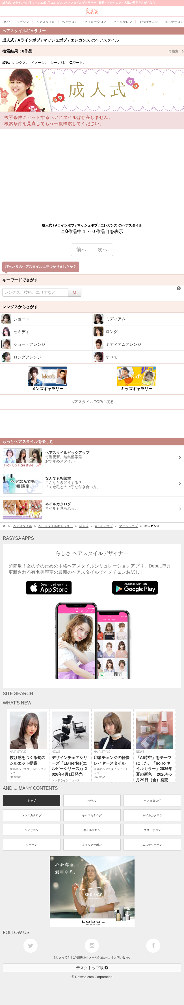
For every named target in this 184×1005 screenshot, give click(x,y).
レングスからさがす (20, 306)
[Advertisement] (92, 180)
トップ (31, 800)
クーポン (31, 844)
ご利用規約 (79, 957)
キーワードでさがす (20, 280)
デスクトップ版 (92, 967)
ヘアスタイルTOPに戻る (92, 401)
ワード (77, 63)
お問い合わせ (122, 957)
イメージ (38, 63)
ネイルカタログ (152, 815)
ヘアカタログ (152, 800)
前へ (81, 250)
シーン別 (58, 63)
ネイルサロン (91, 830)
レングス (19, 63)
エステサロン (152, 830)
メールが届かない (100, 957)
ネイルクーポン (92, 844)
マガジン (92, 800)
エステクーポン (152, 844)
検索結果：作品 (93, 51)
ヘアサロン (32, 830)
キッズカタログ (92, 815)
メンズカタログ (32, 815)
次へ (103, 250)
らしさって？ (61, 957)
